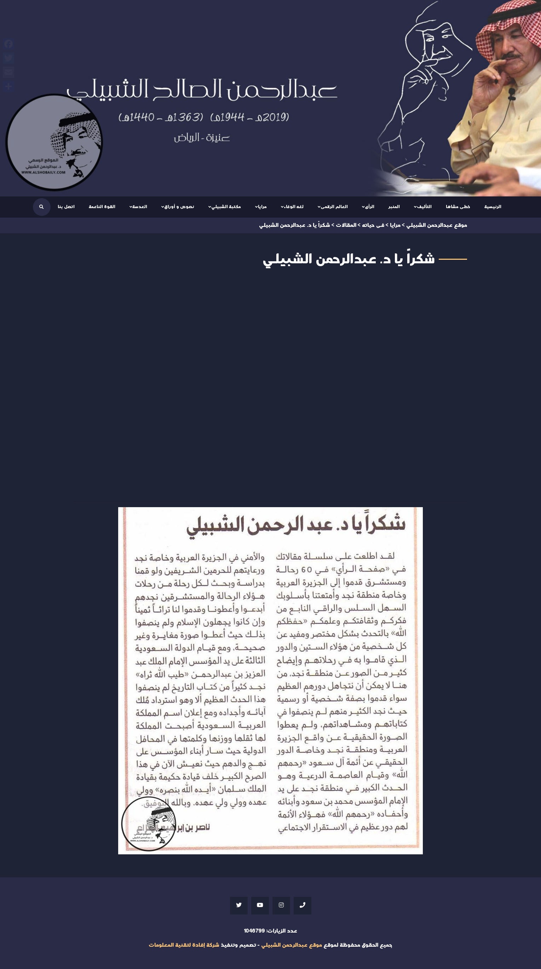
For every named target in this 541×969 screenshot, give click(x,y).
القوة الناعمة (102, 207)
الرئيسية (492, 207)
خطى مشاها (458, 207)
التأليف (424, 207)
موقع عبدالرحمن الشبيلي (291, 945)
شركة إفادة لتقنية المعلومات (184, 945)
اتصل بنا (66, 207)
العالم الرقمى (334, 207)
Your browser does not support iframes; (270, 386)
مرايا (262, 207)
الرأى (369, 207)
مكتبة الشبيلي (226, 207)
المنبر (394, 207)
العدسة (139, 207)
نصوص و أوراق (179, 207)
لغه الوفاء (294, 207)
